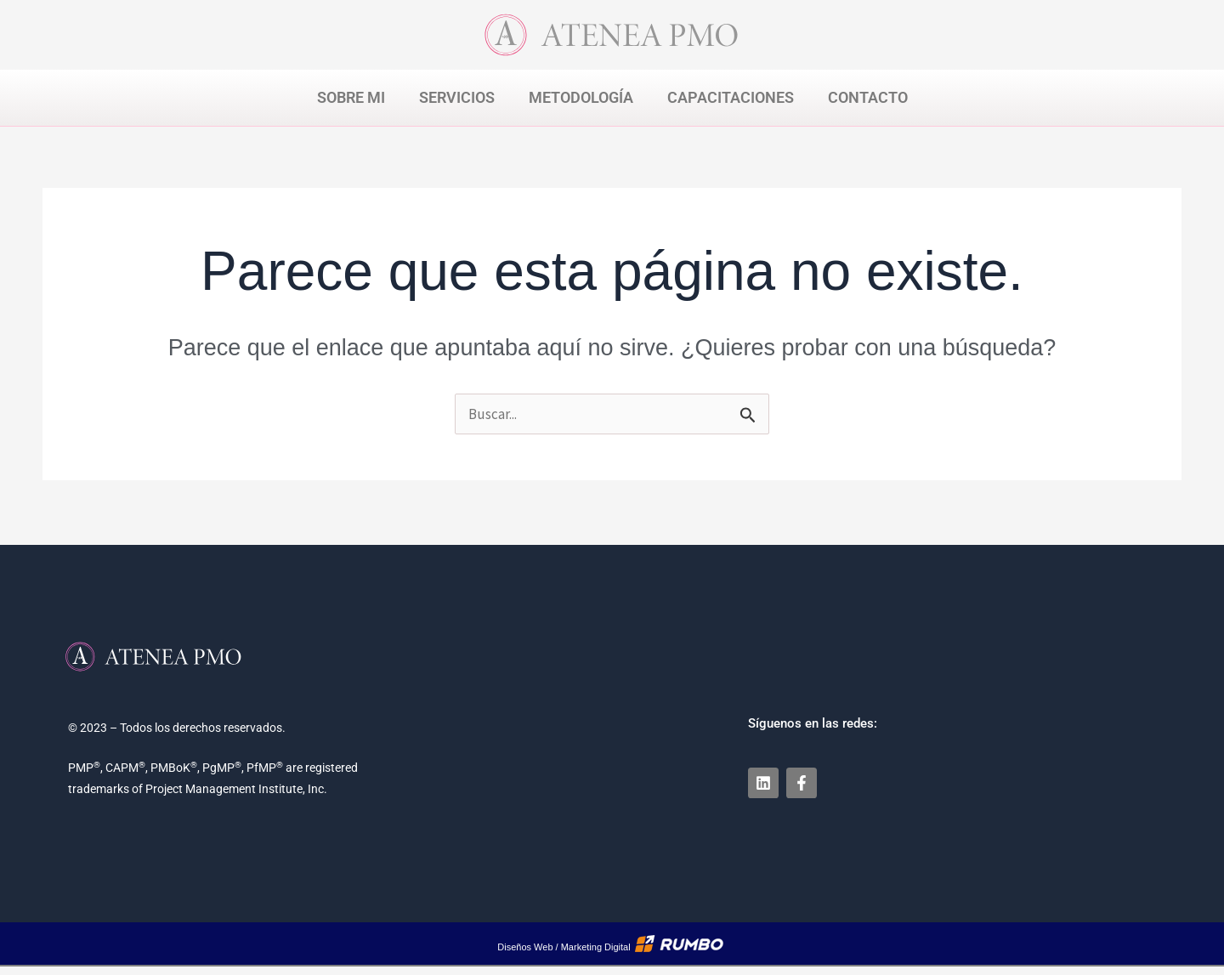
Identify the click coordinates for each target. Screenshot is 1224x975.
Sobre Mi (351, 97)
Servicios (457, 97)
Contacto (868, 97)
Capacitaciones (730, 97)
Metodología (581, 97)
